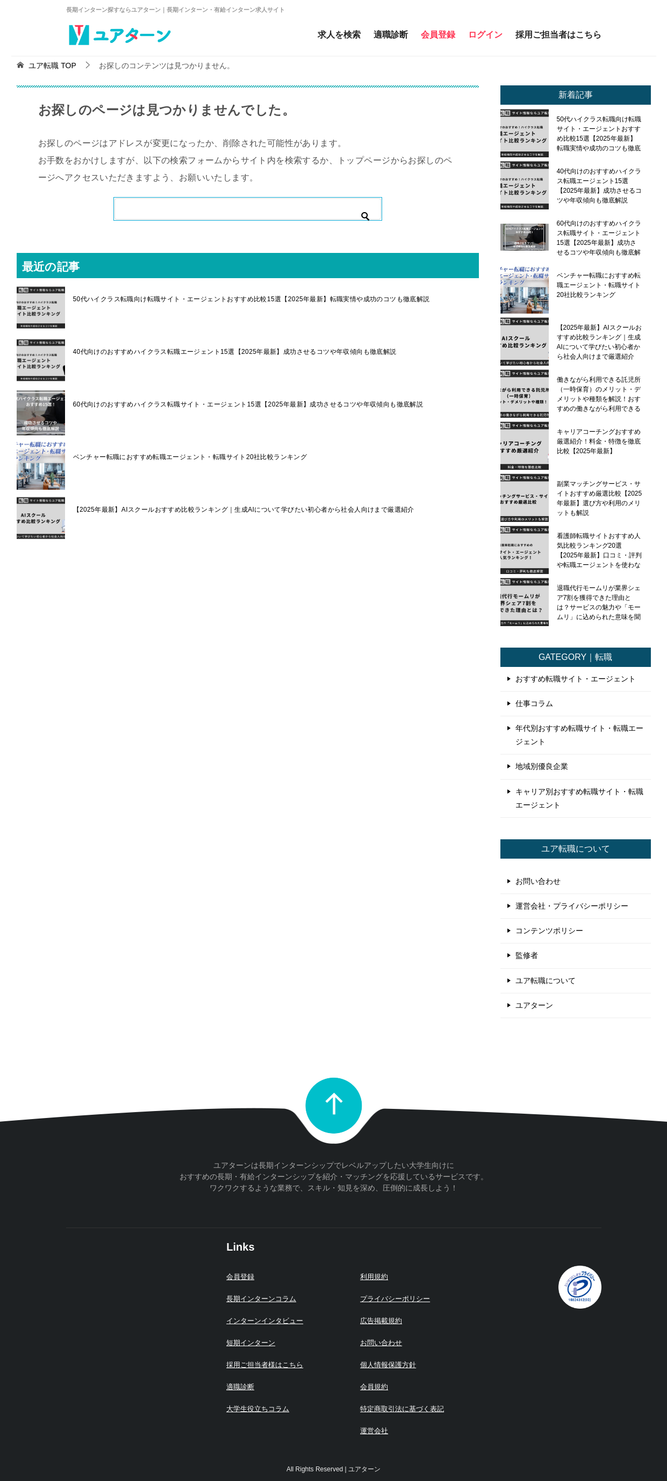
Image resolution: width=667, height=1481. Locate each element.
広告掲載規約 (381, 1321)
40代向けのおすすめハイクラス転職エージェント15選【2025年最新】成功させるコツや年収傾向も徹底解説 (235, 351)
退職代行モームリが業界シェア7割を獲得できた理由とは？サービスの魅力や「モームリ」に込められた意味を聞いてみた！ (599, 602)
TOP (52, 65)
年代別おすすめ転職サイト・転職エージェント (579, 735)
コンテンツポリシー (549, 930)
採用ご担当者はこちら (558, 34)
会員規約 (374, 1387)
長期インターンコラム (261, 1299)
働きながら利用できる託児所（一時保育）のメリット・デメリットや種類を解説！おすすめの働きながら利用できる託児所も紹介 (599, 394)
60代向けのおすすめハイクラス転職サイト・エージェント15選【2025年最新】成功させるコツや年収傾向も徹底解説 (248, 404)
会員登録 (438, 34)
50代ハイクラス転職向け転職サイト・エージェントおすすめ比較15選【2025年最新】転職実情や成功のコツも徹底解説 (251, 299)
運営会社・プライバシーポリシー (571, 906)
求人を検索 (339, 34)
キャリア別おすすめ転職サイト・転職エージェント (579, 798)
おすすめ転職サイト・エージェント (575, 678)
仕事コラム (534, 703)
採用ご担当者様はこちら (264, 1365)
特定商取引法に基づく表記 (402, 1409)
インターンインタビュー (264, 1321)
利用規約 (374, 1277)
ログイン (485, 34)
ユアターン (534, 1005)
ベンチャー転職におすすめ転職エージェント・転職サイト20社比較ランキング (190, 457)
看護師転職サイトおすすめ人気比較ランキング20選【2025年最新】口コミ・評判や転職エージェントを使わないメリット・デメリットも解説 (599, 550)
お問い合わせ (538, 881)
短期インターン (250, 1343)
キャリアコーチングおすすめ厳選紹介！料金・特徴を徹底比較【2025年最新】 (599, 441)
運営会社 (374, 1431)
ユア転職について (545, 980)
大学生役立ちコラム (257, 1409)
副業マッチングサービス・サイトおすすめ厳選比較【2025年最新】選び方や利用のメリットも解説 (599, 498)
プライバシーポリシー (395, 1299)
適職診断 (391, 34)
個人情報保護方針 (388, 1365)
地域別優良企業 (541, 766)
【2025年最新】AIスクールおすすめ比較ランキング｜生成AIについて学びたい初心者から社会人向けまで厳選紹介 (243, 509)
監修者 (526, 955)
